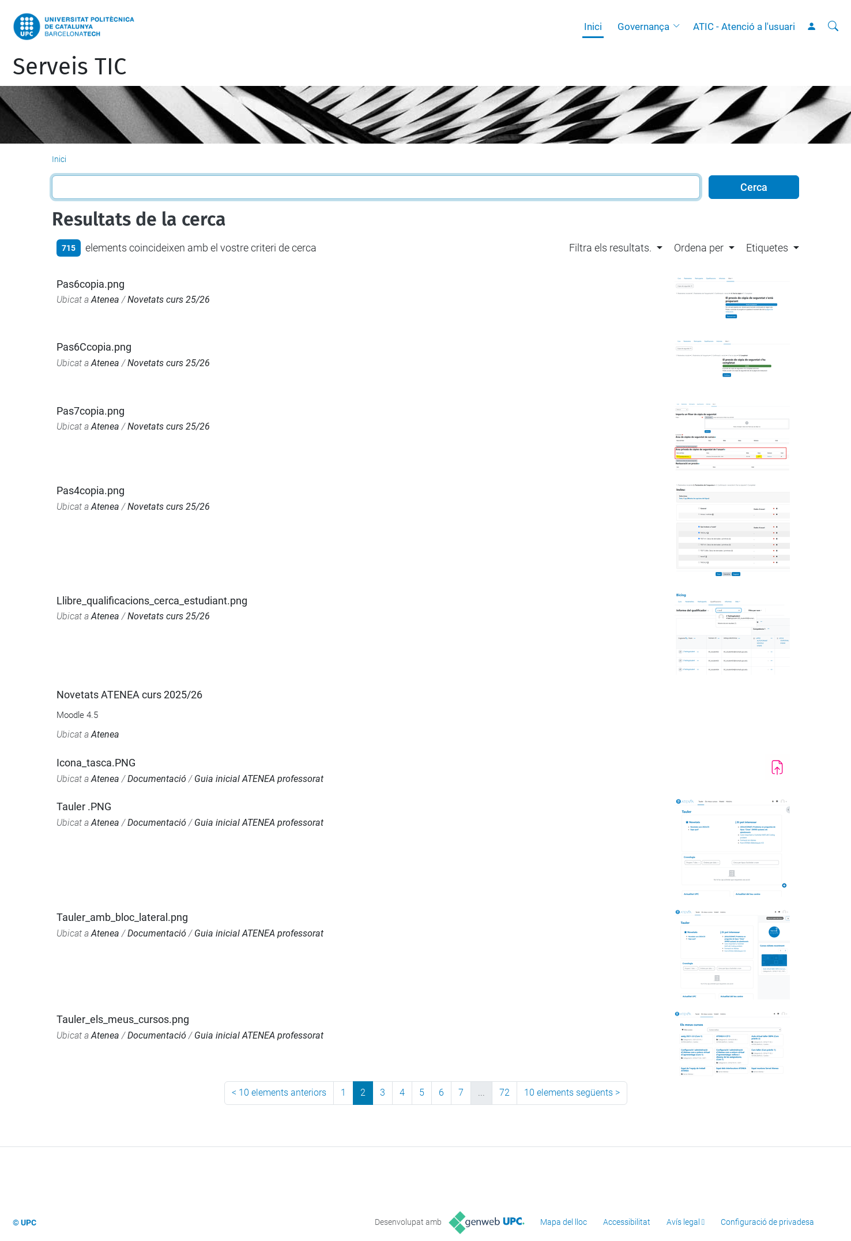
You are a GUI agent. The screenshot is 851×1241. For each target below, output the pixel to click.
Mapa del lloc (563, 1222)
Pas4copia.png (91, 490)
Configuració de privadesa (767, 1222)
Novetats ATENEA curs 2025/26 (129, 695)
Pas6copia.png (91, 284)
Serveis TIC (69, 67)
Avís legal (683, 1222)
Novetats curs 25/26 (168, 299)
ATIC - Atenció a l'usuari (744, 26)
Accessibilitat (626, 1222)
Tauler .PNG (84, 806)
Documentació (156, 778)
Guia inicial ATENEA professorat (258, 778)
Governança (643, 26)
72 (504, 1092)
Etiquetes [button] (767, 248)
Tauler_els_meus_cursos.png (123, 1019)
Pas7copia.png (91, 411)
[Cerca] (833, 26)
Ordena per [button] (699, 248)
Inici (593, 26)
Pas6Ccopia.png (94, 347)
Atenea (105, 299)
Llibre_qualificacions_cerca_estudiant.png (152, 601)
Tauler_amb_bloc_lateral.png (122, 917)
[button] (679, 26)
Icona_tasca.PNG (96, 763)
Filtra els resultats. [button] (610, 248)
